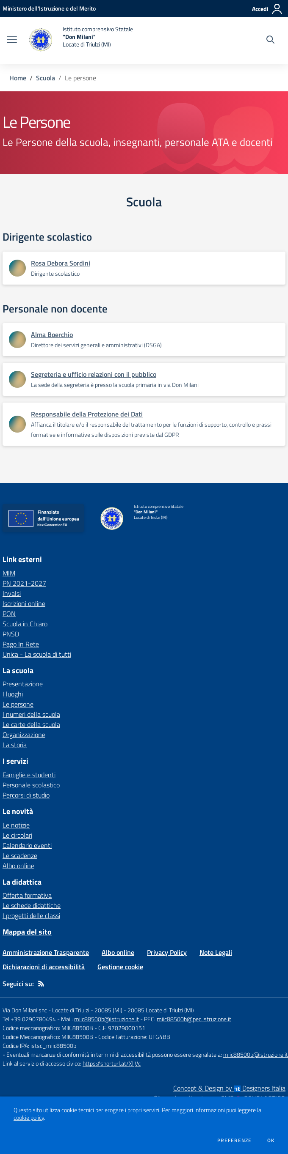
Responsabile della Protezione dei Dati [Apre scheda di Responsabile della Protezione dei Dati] (87, 414)
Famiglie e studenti (29, 775)
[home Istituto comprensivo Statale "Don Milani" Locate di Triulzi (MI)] (79, 40)
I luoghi (13, 694)
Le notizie (16, 825)
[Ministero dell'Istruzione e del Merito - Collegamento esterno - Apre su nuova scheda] (49, 8)
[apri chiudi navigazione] (12, 41)
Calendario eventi (27, 845)
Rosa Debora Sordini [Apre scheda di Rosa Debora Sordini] (60, 263)
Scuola (45, 78)
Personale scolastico (31, 785)
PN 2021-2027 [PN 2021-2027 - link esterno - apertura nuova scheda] (24, 583)
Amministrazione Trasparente (46, 952)
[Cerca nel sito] (270, 40)
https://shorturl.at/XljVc (112, 1063)
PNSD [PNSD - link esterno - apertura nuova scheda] (11, 634)
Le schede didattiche (32, 905)
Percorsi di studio (26, 795)
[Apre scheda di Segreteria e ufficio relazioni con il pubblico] (17, 379)
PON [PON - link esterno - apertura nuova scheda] (9, 614)
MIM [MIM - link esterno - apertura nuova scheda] (9, 573)
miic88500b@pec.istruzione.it (194, 1018)
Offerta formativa (27, 895)
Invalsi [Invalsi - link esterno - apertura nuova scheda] (12, 593)
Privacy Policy (167, 952)
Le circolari (17, 835)
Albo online (18, 866)
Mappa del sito (27, 931)
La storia (15, 745)
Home (17, 78)
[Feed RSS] (41, 983)
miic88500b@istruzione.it (106, 1018)
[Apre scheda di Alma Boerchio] (17, 339)
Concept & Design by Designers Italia (229, 1088)
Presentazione (23, 684)
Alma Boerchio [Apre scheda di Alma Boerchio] (52, 334)
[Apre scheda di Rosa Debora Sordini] (17, 268)
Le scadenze (20, 855)
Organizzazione (24, 734)
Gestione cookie (120, 967)
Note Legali (215, 952)
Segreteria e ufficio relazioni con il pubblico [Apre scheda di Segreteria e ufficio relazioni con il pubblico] (93, 374)
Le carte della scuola (31, 724)
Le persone (18, 704)
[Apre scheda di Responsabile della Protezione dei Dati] (17, 424)
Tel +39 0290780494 (29, 1018)
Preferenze (234, 1140)
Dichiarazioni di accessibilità (44, 967)
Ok (271, 1140)
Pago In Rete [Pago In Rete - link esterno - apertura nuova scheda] (21, 644)
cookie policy (29, 1117)
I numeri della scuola (31, 714)
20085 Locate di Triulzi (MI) (160, 1010)
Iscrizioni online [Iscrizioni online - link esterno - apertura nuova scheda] (24, 603)
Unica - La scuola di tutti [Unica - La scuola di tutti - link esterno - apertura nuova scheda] (37, 654)
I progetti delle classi (31, 915)
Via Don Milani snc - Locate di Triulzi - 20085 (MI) (62, 1010)
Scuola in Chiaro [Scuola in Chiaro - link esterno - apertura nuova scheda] (25, 624)
